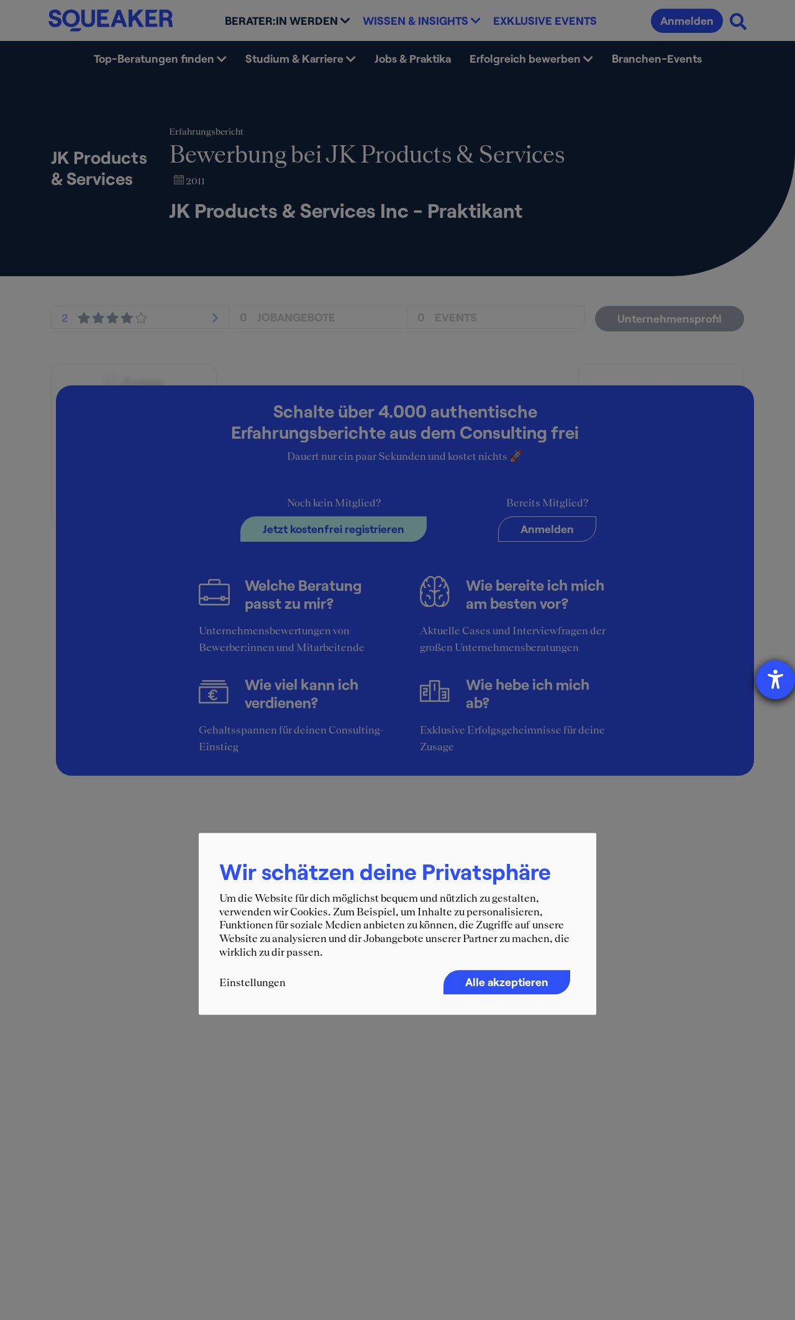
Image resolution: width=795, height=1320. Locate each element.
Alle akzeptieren (506, 982)
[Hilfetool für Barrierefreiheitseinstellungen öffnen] (775, 679)
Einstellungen (252, 983)
